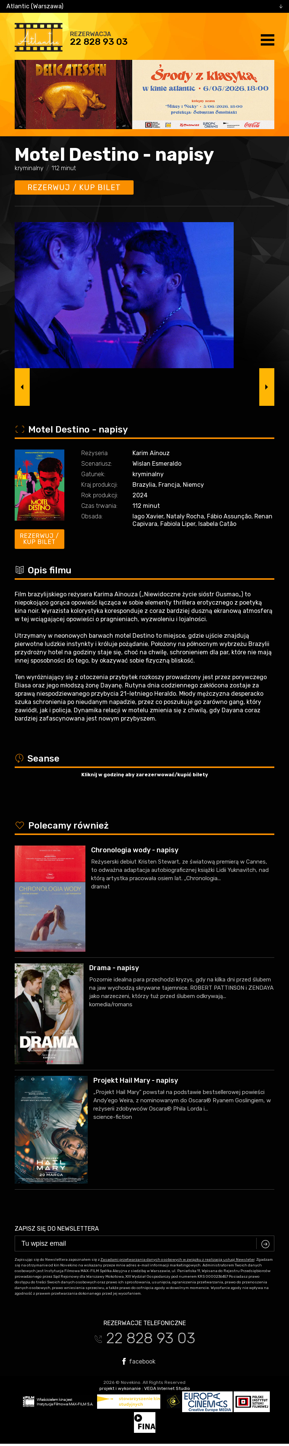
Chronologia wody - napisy (134, 850)
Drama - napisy (114, 968)
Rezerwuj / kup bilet (74, 187)
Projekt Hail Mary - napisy (135, 1080)
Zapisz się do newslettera (57, 1228)
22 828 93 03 (99, 42)
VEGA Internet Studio (167, 1388)
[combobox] (144, 6)
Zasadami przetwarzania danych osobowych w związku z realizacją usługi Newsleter (177, 1259)
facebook (138, 1361)
